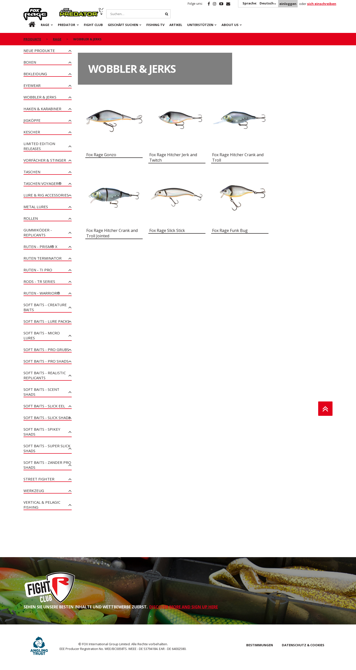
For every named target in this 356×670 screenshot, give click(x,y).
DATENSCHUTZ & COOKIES (303, 645)
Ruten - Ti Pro (37, 269)
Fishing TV (155, 25)
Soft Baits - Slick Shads (46, 417)
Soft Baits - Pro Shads (45, 361)
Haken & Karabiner (42, 108)
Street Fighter (38, 478)
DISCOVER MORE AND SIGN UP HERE (183, 607)
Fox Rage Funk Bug (230, 230)
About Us (230, 25)
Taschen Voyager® (42, 183)
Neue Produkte (39, 50)
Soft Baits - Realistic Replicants (44, 375)
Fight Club (93, 25)
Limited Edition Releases (39, 146)
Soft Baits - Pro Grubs (46, 349)
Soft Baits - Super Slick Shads (46, 448)
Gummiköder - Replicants (37, 232)
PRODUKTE (32, 39)
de (28, 25)
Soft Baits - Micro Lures (41, 335)
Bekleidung (35, 73)
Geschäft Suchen (123, 25)
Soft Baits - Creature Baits (45, 307)
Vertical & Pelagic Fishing (41, 505)
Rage (28, 10)
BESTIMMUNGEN (259, 645)
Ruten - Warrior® (41, 293)
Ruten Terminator (42, 258)
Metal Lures (35, 206)
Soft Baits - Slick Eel (44, 405)
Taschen (31, 171)
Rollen (30, 218)
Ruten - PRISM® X (40, 246)
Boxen (29, 62)
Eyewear (32, 85)
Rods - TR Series (39, 281)
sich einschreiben (321, 3)
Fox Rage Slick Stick (167, 230)
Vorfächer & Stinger (44, 160)
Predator (67, 10)
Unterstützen (200, 25)
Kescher (31, 131)
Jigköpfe (32, 120)
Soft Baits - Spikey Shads (41, 432)
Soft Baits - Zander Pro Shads (47, 465)
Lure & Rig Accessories (46, 195)
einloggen (287, 3)
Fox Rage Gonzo (101, 154)
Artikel (175, 25)
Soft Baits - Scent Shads (41, 392)
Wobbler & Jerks (39, 97)
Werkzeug (33, 490)
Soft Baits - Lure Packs (46, 321)
